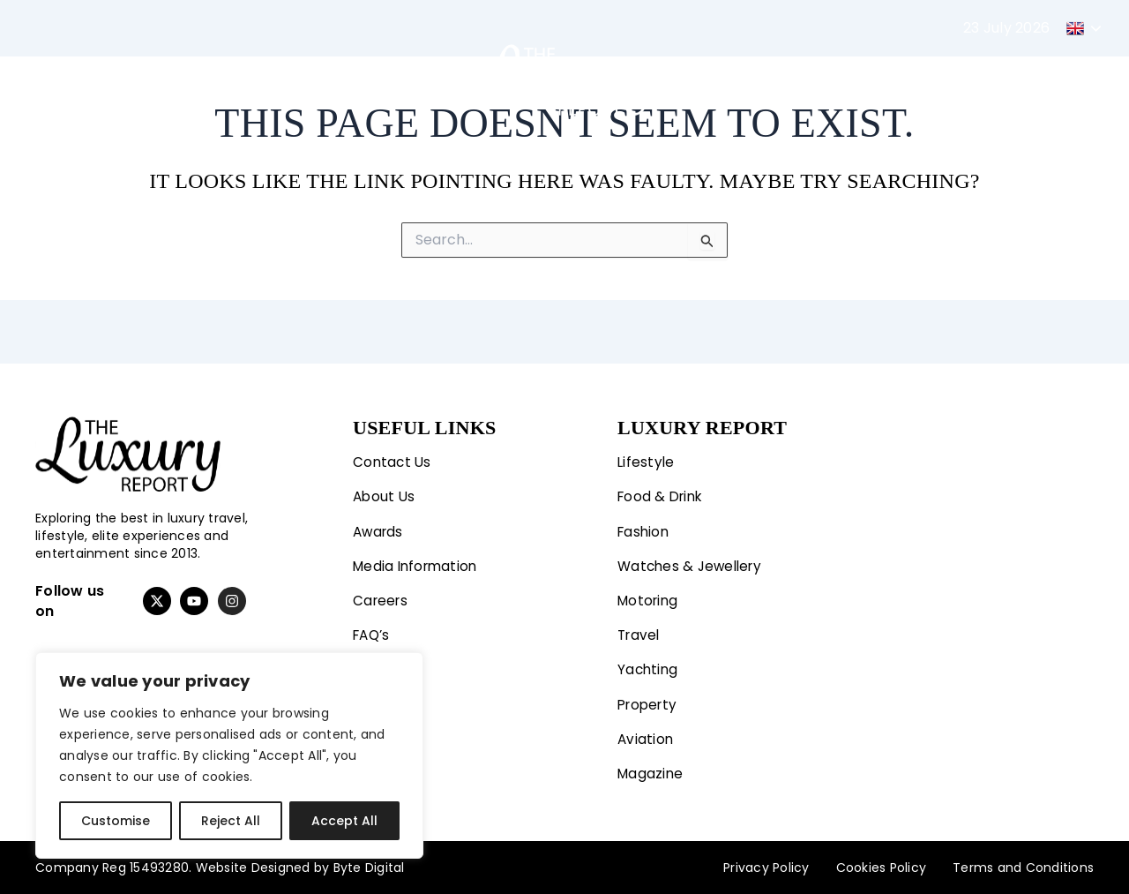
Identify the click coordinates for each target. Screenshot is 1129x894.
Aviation (898, 79)
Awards (380, 526)
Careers (382, 597)
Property (809, 79)
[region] (229, 755)
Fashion (210, 79)
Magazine (989, 79)
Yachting (717, 79)
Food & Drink (662, 491)
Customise (115, 821)
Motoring (311, 79)
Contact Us (393, 456)
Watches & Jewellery (693, 562)
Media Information (418, 562)
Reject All (230, 821)
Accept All (344, 821)
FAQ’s (373, 632)
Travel (397, 79)
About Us (385, 491)
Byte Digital (369, 867)
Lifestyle (107, 79)
